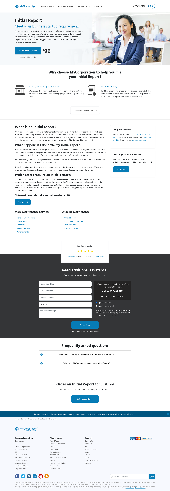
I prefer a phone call (105, 306)
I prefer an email (103, 302)
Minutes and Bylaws (22, 466)
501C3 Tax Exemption (73, 221)
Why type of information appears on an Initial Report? (75, 363)
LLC (16, 444)
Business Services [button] (65, 6)
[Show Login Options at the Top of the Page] (152, 6)
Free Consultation (91, 460)
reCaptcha (95, 331)
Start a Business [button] (47, 6)
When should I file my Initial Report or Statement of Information (77, 354)
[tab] (85, 354)
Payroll (52, 460)
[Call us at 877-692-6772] (139, 6)
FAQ (86, 446)
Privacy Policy (130, 488)
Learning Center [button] (83, 6)
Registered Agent (21, 463)
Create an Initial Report (84, 110)
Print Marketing (70, 224)
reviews (99, 256)
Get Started (23, 202)
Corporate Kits (20, 469)
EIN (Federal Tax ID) (22, 458)
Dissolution (22, 221)
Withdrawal (22, 224)
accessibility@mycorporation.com (122, 414)
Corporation (19, 441)
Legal (87, 452)
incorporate (137, 134)
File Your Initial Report (27, 50)
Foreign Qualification (26, 218)
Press (87, 458)
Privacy (87, 455)
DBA (16, 452)
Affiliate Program (91, 449)
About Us (98, 6)
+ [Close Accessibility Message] (168, 414)
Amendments (23, 232)
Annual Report (70, 218)
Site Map (88, 463)
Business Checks (71, 228)
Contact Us (89, 441)
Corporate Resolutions (58, 463)
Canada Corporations (22, 446)
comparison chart (139, 140)
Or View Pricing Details (28, 57)
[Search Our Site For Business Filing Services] (148, 6)
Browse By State (21, 455)
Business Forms (55, 469)
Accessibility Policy (140, 488)
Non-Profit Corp (21, 449)
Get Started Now (84, 399)
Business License (21, 460)
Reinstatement (23, 228)
